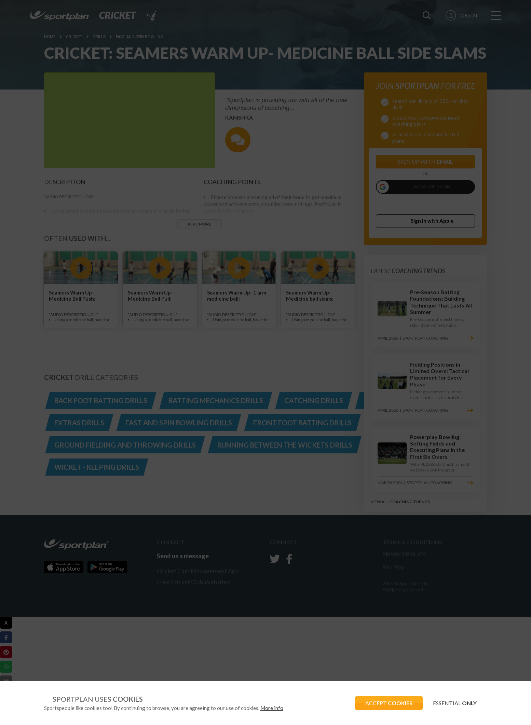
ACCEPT (388, 703)
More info (271, 708)
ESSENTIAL (455, 703)
